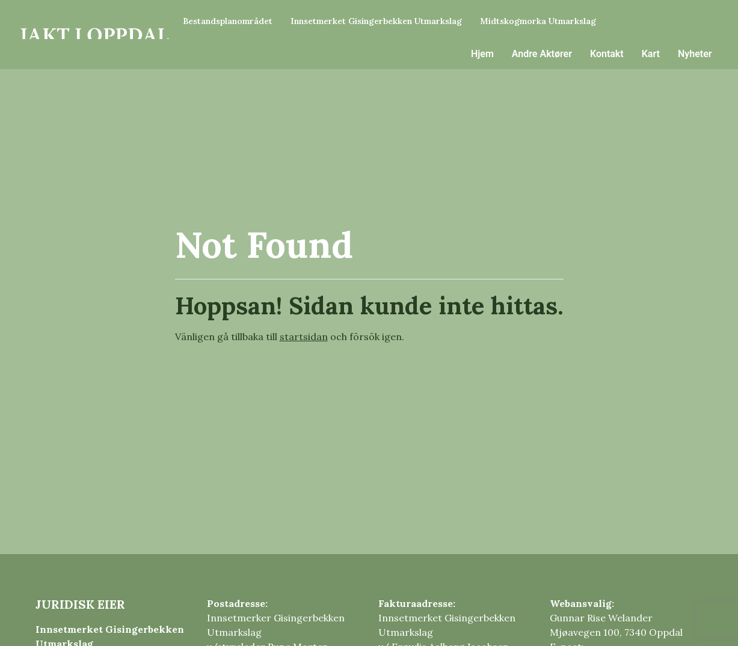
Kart (651, 53)
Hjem (482, 53)
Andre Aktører (542, 53)
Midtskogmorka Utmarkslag (538, 21)
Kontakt (607, 53)
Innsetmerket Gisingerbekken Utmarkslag (376, 21)
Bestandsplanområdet (227, 21)
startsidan (304, 337)
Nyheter (695, 53)
